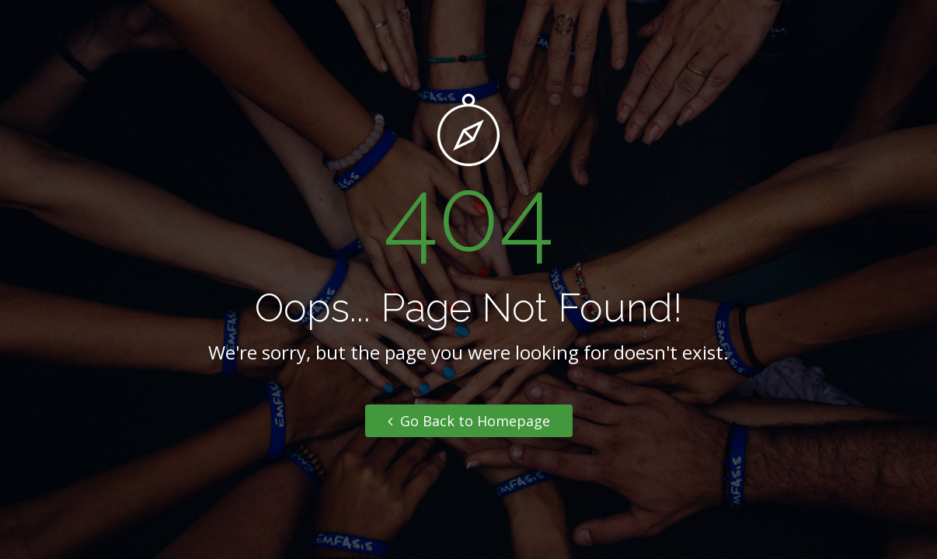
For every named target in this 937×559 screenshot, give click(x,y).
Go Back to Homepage (469, 420)
